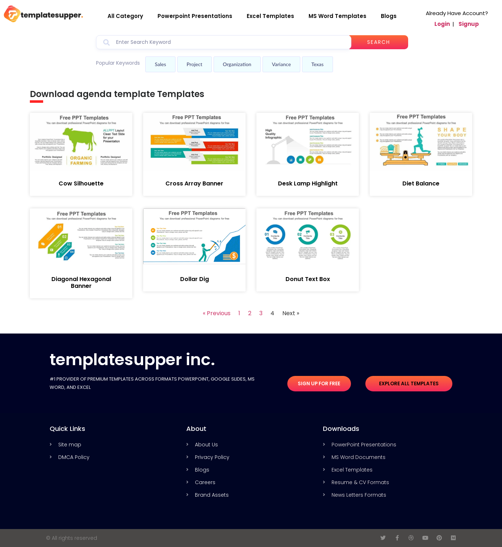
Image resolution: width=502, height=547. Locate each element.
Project (194, 64)
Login (442, 24)
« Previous (217, 313)
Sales (160, 64)
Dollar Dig (194, 279)
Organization (237, 64)
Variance (281, 64)
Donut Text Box (308, 279)
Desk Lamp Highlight (308, 183)
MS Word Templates (337, 16)
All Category (125, 16)
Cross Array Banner (194, 183)
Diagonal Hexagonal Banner (81, 282)
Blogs (389, 16)
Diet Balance (420, 183)
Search (384, 42)
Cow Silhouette (81, 183)
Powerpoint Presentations (195, 16)
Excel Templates (270, 16)
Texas (317, 64)
